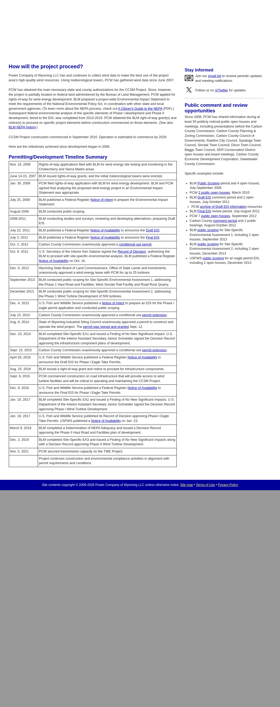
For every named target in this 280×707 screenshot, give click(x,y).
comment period (225, 221)
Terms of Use (205, 485)
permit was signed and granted (106, 327)
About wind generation (79, 52)
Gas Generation (122, 43)
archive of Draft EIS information (223, 207)
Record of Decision (132, 251)
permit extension (154, 315)
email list (214, 76)
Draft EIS (153, 230)
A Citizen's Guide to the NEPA (140, 109)
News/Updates (185, 43)
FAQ (213, 52)
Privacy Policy (228, 485)
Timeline (110, 52)
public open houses (215, 216)
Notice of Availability (105, 230)
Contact (215, 43)
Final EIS (153, 237)
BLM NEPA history (138, 52)
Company (154, 43)
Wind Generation (84, 43)
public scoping (208, 230)
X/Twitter (221, 90)
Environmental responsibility (181, 52)
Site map (186, 485)
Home (58, 43)
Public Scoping (208, 183)
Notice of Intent (102, 200)
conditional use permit (135, 244)
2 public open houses (214, 192)
